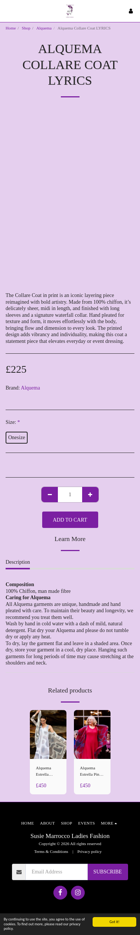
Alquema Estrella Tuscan (43, 772)
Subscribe (107, 872)
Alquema (44, 28)
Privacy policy (89, 851)
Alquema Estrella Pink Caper (90, 772)
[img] (48, 734)
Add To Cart (70, 520)
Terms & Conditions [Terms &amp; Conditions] (51, 851)
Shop (26, 28)
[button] (8, 11)
